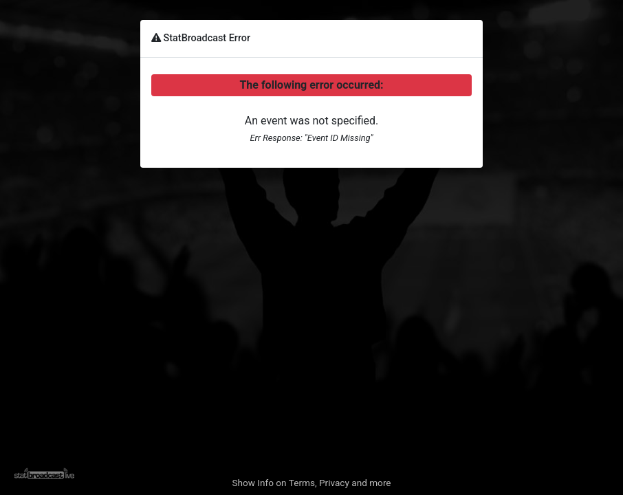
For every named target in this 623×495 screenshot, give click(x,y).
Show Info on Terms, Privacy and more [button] (311, 482)
